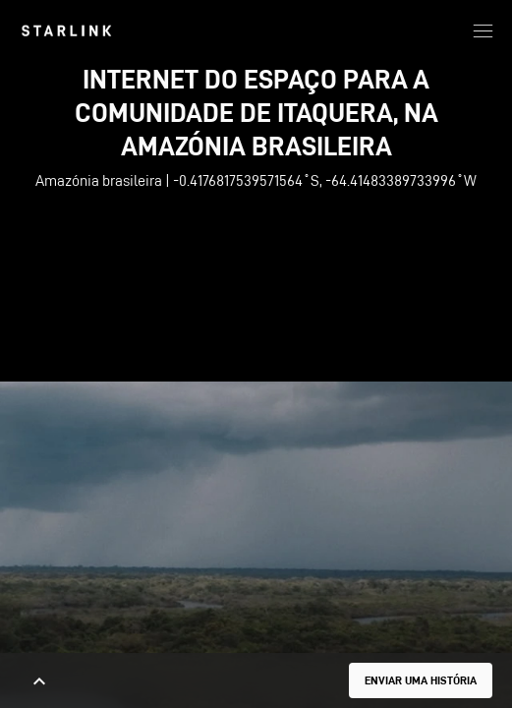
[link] (66, 30)
